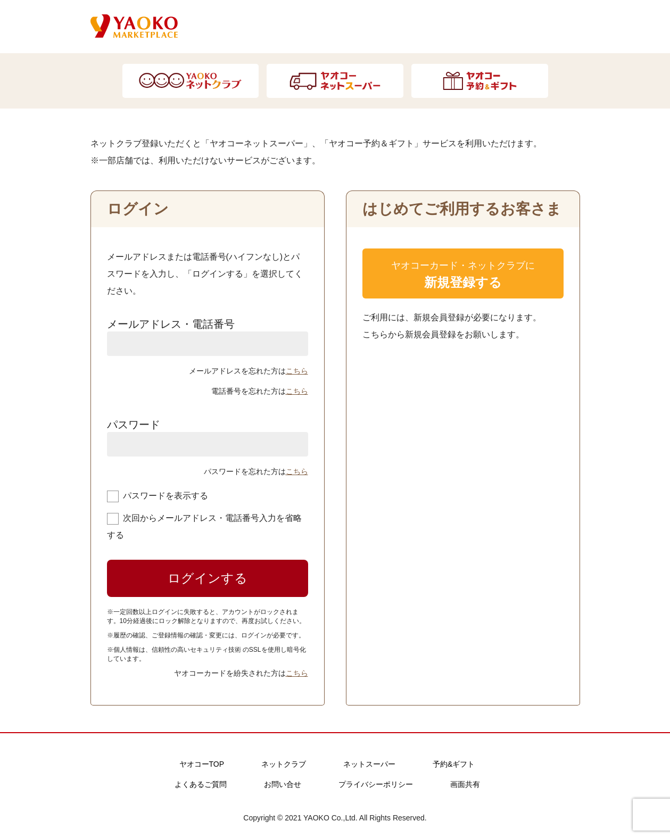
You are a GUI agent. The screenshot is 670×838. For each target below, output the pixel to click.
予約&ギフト (454, 764)
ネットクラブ (283, 764)
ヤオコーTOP (202, 764)
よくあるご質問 (201, 784)
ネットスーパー (369, 764)
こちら (297, 371)
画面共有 (465, 784)
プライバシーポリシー (375, 784)
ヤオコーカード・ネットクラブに (463, 276)
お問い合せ (282, 784)
